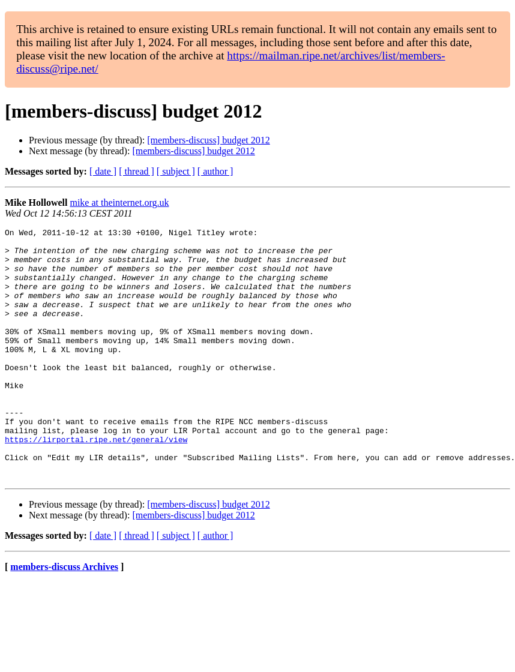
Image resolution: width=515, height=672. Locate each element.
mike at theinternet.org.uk (119, 202)
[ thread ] (136, 171)
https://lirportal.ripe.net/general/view (96, 482)
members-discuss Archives (64, 617)
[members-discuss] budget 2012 (208, 140)
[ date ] (102, 171)
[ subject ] (176, 171)
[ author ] (215, 171)
